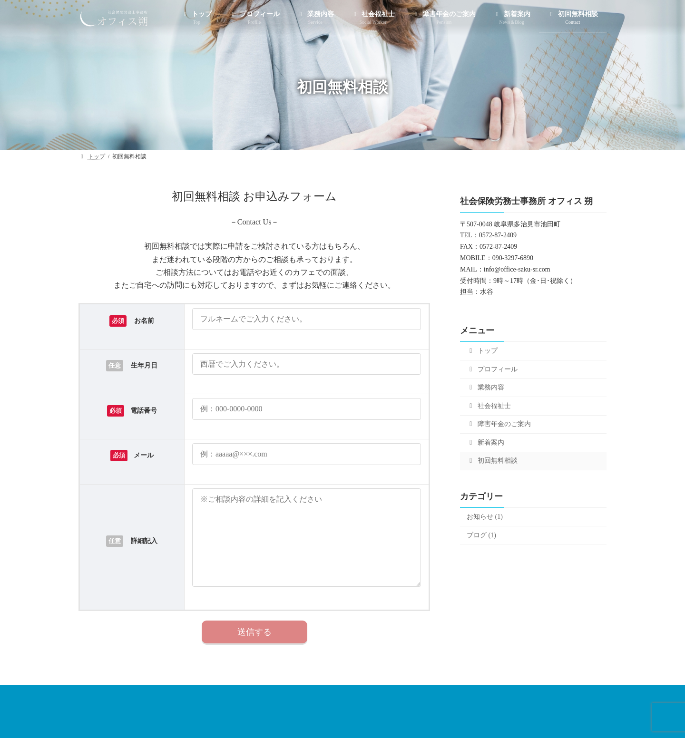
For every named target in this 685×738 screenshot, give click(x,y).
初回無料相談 (492, 460)
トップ (482, 350)
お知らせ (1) (485, 516)
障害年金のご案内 (499, 423)
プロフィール (492, 369)
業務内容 (485, 387)
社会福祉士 (489, 405)
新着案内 (485, 442)
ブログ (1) (481, 535)
